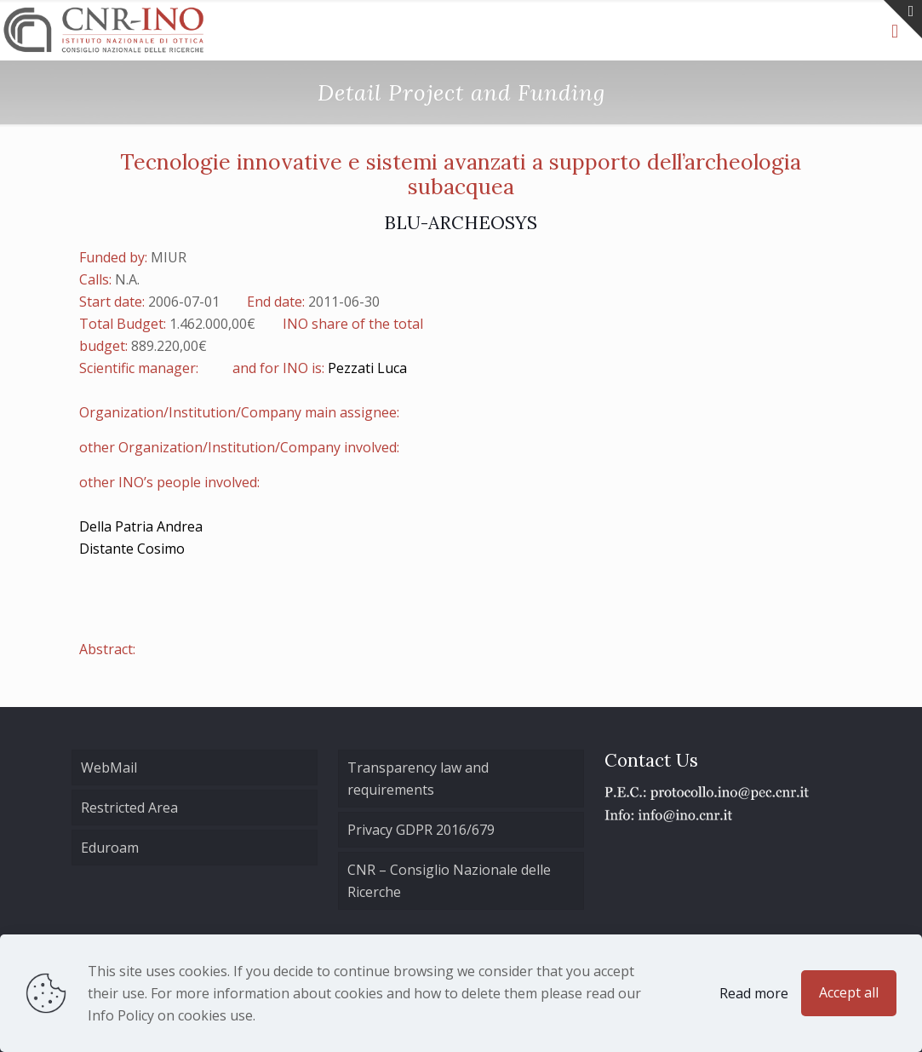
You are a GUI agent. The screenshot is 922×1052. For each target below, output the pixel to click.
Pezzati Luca (367, 368)
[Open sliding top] (903, 19)
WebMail (109, 767)
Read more (753, 993)
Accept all (849, 992)
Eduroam (110, 847)
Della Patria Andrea (141, 526)
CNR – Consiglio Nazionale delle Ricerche (449, 880)
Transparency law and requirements (418, 778)
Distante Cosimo (132, 548)
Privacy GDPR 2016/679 (421, 829)
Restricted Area (129, 807)
